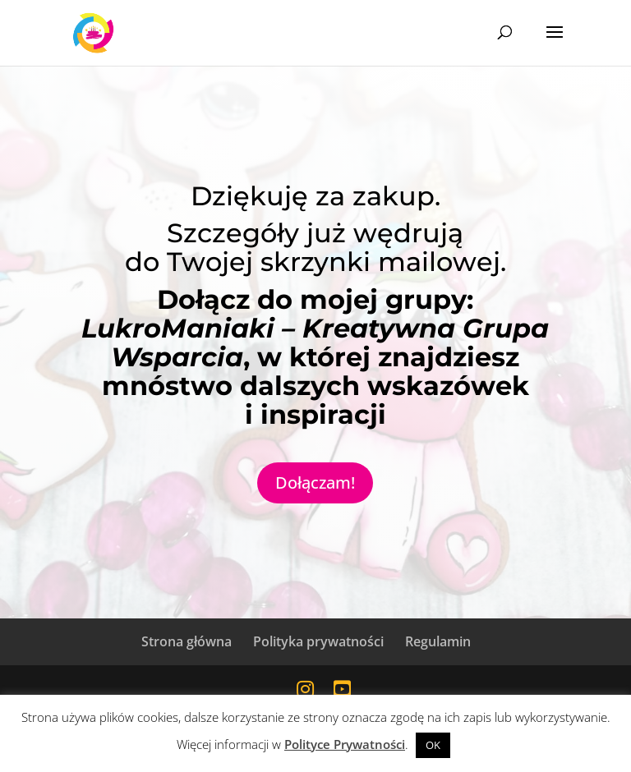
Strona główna (186, 641)
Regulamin (438, 641)
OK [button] (433, 745)
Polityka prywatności (318, 641)
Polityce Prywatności (344, 744)
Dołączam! (315, 482)
